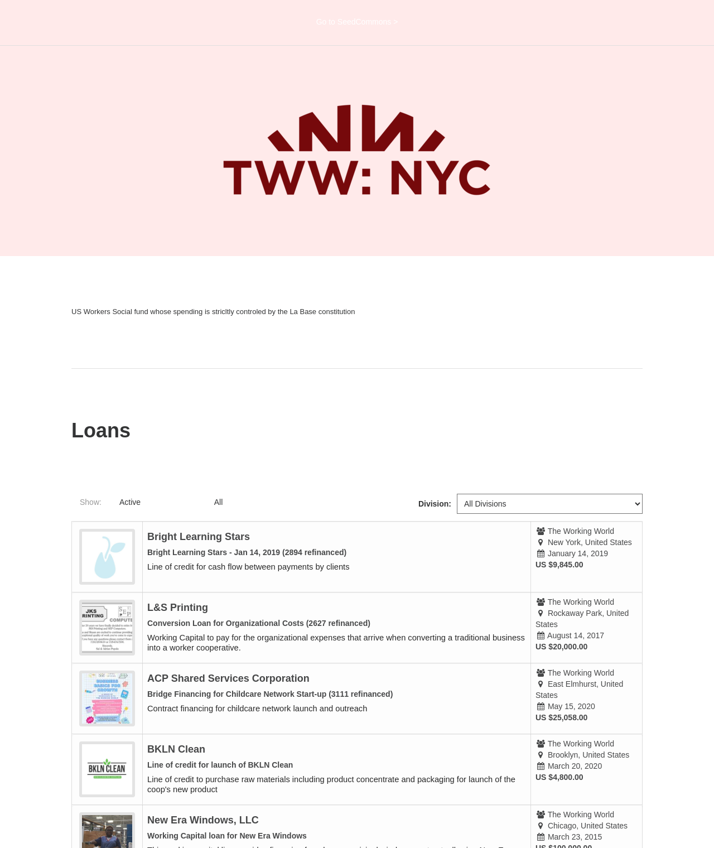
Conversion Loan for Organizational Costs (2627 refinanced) (258, 623)
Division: (434, 503)
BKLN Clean (176, 749)
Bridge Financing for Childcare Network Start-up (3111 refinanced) (270, 694)
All (218, 502)
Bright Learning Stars (198, 536)
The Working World (581, 531)
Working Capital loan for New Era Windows (227, 835)
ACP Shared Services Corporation (228, 678)
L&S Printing (177, 607)
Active (130, 502)
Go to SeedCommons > (357, 21)
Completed (177, 502)
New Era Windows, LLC (203, 820)
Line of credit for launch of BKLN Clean (220, 764)
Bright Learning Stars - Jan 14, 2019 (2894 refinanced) (246, 552)
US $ (544, 564)
